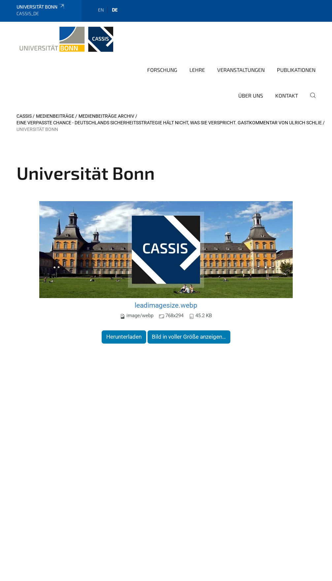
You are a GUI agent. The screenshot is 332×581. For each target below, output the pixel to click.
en (101, 10)
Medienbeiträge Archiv (106, 116)
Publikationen (296, 70)
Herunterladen (124, 336)
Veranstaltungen (241, 70)
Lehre (197, 70)
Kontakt (286, 95)
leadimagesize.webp (166, 305)
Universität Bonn (41, 7)
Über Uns (250, 95)
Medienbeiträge (55, 116)
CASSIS (24, 116)
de (114, 10)
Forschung (162, 70)
